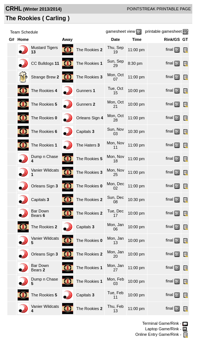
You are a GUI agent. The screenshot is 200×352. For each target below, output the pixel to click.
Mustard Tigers (44, 47)
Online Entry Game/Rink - (161, 334)
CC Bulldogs (42, 63)
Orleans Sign (88, 118)
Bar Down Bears (40, 213)
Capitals (83, 131)
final (169, 49)
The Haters (86, 145)
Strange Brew (43, 77)
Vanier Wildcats (45, 170)
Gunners (84, 90)
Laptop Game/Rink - (166, 329)
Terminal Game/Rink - (165, 323)
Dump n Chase (44, 156)
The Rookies (87, 49)
